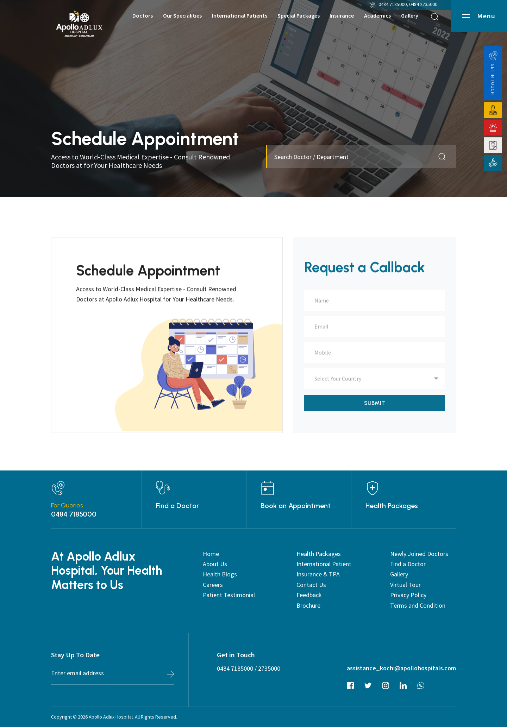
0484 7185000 (392, 4)
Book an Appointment (296, 505)
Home (211, 554)
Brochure (308, 605)
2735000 (269, 668)
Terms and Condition (417, 605)
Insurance (342, 15)
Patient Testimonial (229, 595)
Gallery (409, 15)
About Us (215, 564)
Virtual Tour (405, 585)
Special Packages (298, 15)
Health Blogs (220, 574)
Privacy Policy (408, 595)
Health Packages (391, 505)
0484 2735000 (423, 4)
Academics (377, 15)
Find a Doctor (177, 505)
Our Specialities (182, 15)
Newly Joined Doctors (419, 554)
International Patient (323, 564)
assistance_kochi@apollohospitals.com (401, 668)
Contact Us (311, 585)
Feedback (309, 595)
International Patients (239, 15)
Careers (213, 585)
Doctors (142, 15)
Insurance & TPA (318, 574)
